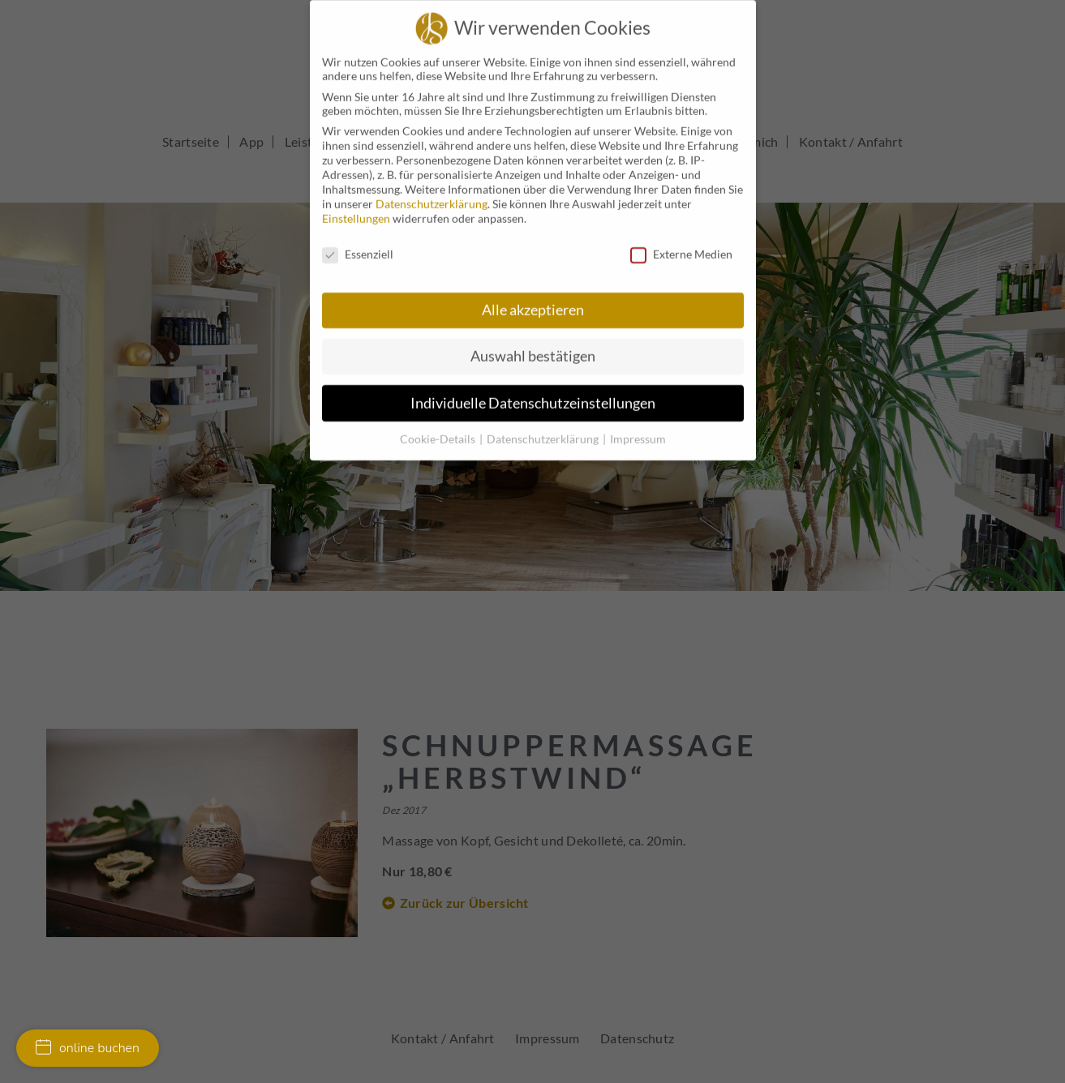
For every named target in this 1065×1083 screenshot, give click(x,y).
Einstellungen (356, 207)
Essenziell (357, 243)
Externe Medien (681, 243)
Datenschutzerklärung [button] (544, 427)
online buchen (88, 1048)
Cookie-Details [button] (439, 427)
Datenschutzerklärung (431, 192)
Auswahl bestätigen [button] (532, 344)
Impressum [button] (638, 427)
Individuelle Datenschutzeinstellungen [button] (532, 391)
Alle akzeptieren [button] (533, 298)
